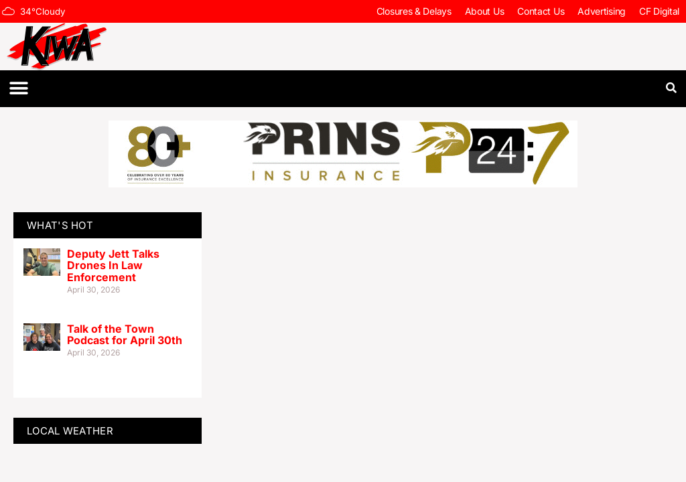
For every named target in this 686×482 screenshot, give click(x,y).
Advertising (601, 11)
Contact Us (540, 11)
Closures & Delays (414, 11)
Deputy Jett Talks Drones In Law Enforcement (113, 265)
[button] (18, 89)
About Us (484, 11)
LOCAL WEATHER (70, 430)
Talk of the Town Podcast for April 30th (124, 334)
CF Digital (659, 11)
